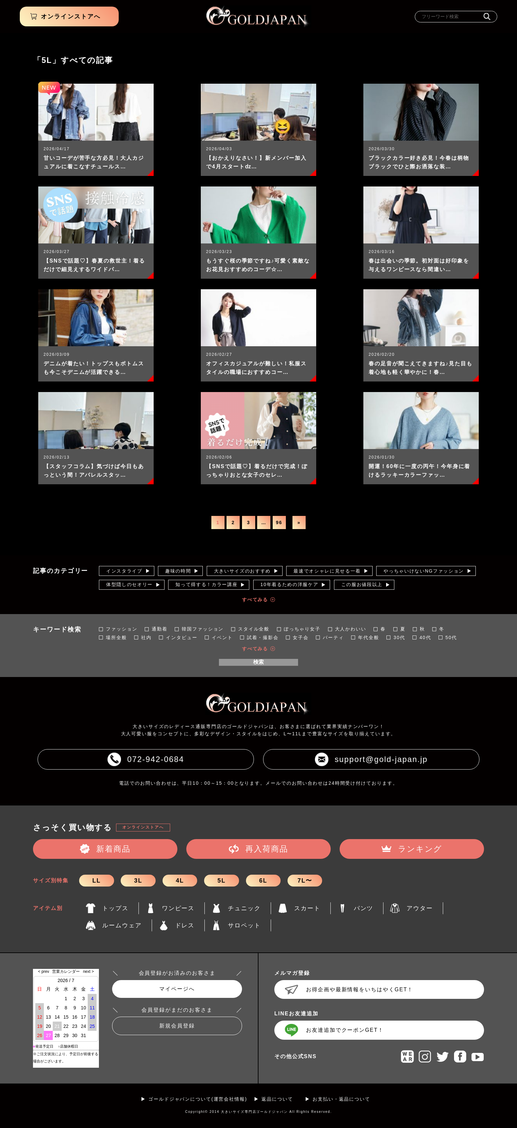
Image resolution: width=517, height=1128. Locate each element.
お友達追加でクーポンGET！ (345, 1030)
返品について (277, 1099)
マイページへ (177, 989)
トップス (115, 908)
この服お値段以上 (361, 584)
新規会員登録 (177, 1026)
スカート (307, 908)
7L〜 (304, 880)
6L (263, 880)
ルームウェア (122, 925)
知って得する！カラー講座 (206, 584)
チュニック (244, 908)
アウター (420, 908)
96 (279, 522)
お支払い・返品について (341, 1099)
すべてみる (255, 599)
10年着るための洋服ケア (289, 584)
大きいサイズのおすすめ (242, 571)
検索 (258, 662)
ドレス (185, 925)
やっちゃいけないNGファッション (423, 571)
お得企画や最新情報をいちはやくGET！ (359, 989)
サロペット (244, 925)
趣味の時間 (178, 571)
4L (180, 880)
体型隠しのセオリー (129, 584)
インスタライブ (124, 571)
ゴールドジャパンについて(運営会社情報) (197, 1099)
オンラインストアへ (143, 827)
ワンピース (178, 908)
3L (138, 880)
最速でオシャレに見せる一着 (327, 571)
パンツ (364, 908)
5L (222, 880)
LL (96, 880)
